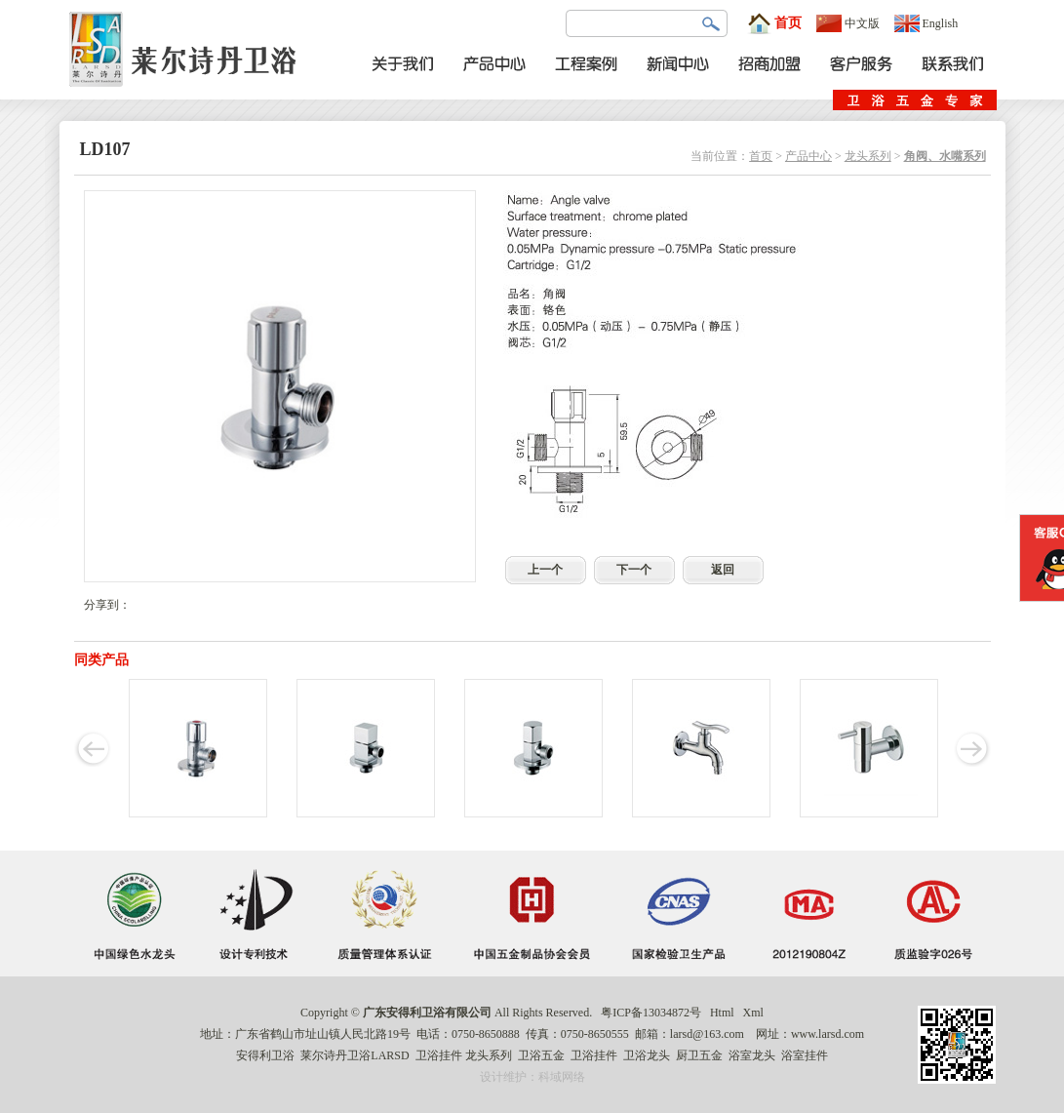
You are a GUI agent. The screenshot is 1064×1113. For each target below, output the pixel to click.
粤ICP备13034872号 (651, 1012)
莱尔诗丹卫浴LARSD (354, 1055)
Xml (753, 1012)
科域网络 (561, 1077)
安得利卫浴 (265, 1055)
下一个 (633, 569)
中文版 (848, 23)
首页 (774, 23)
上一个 (545, 569)
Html (722, 1012)
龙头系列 (868, 156)
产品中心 (808, 156)
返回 (722, 569)
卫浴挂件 (438, 1055)
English (926, 23)
